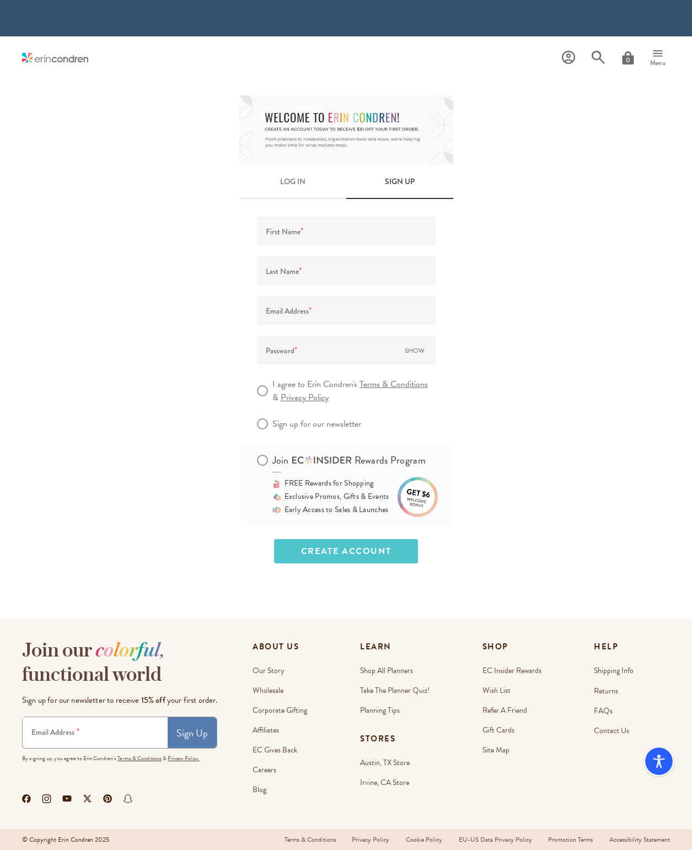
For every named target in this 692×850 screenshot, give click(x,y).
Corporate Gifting (280, 710)
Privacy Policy (305, 397)
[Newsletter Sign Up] (95, 732)
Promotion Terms (570, 839)
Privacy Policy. (184, 758)
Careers (264, 770)
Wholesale (268, 690)
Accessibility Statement (639, 839)
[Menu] (658, 58)
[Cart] (628, 58)
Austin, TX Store (385, 762)
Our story (269, 670)
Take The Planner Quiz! (395, 690)
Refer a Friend (504, 710)
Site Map (495, 750)
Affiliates (266, 730)
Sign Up (192, 732)
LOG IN (292, 181)
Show (415, 351)
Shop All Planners (386, 670)
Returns (606, 690)
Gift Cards (498, 730)
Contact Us (611, 730)
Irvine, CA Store (384, 782)
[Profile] (568, 57)
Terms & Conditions (394, 384)
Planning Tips (380, 710)
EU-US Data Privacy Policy (495, 839)
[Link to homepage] (55, 57)
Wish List (496, 690)
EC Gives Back (275, 750)
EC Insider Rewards (511, 670)
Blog (259, 789)
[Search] (598, 57)
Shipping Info (614, 670)
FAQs (603, 710)
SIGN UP (400, 181)
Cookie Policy (423, 839)
